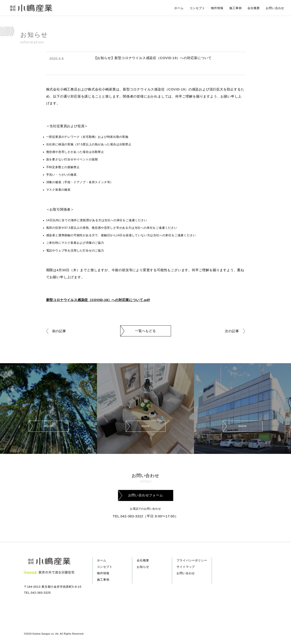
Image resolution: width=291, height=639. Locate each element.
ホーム (101, 560)
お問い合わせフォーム (145, 495)
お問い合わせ (186, 573)
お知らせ (143, 566)
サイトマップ (186, 566)
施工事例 (103, 579)
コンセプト (104, 566)
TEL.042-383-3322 (128, 516)
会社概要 (143, 560)
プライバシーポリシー (192, 560)
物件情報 (103, 573)
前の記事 (59, 331)
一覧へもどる (145, 331)
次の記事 (232, 331)
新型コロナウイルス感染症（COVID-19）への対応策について (94, 300)
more (48, 426)
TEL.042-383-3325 (37, 592)
